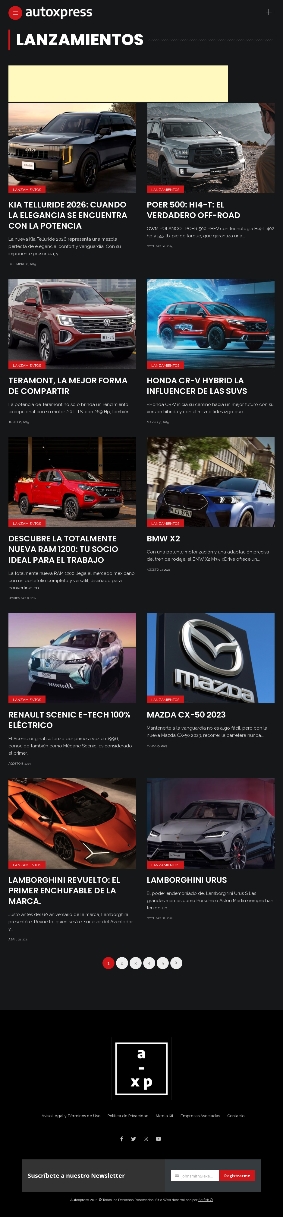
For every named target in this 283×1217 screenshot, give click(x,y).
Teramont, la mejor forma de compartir (67, 386)
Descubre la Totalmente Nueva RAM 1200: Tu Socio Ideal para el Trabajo (63, 549)
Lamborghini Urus (187, 880)
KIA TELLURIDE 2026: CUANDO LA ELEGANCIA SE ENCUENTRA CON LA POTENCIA (67, 215)
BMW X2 (163, 538)
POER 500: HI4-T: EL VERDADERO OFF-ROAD (193, 210)
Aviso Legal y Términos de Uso (71, 1116)
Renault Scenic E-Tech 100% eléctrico (69, 720)
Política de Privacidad (128, 1116)
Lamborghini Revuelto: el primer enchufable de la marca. (64, 890)
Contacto (235, 1116)
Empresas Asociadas (200, 1116)
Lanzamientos (27, 190)
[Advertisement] (118, 83)
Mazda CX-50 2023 (186, 714)
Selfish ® (205, 1200)
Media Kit (164, 1116)
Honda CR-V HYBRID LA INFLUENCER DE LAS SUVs (197, 386)
